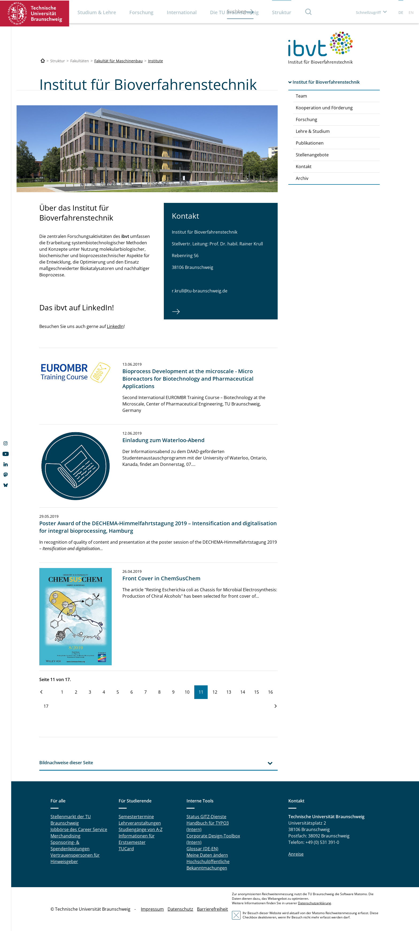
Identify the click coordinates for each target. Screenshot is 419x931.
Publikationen (310, 143)
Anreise (296, 854)
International (182, 12)
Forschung (141, 12)
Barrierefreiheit (212, 909)
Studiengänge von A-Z (140, 829)
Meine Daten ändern (207, 855)
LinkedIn (115, 326)
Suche (309, 11)
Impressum (152, 909)
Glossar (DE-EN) (202, 849)
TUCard (126, 849)
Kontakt (304, 166)
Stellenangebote (312, 155)
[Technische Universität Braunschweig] (43, 60)
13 (228, 692)
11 (201, 692)
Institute (155, 60)
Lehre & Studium (313, 131)
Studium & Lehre (96, 12)
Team (301, 96)
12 (214, 692)
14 (242, 692)
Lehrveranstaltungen (140, 823)
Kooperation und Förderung (324, 108)
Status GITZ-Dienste (206, 817)
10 (187, 692)
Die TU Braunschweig (234, 12)
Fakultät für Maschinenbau (118, 60)
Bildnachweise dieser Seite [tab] (66, 763)
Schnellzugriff (368, 12)
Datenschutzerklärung (314, 903)
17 (46, 706)
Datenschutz (180, 909)
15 (256, 692)
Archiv (302, 178)
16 (270, 692)
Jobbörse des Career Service (79, 829)
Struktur (281, 12)
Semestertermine (136, 817)
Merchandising (65, 836)
